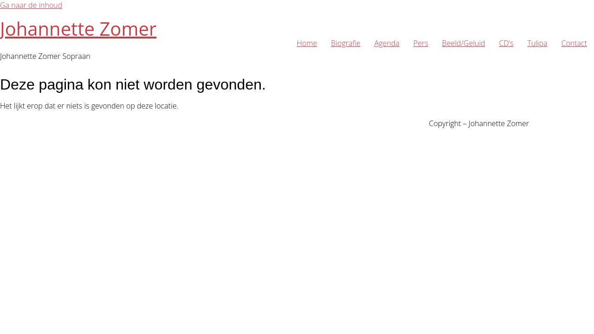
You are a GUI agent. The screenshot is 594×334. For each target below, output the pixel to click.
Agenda (387, 43)
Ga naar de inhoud (31, 5)
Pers (420, 43)
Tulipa (537, 43)
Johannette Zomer (78, 28)
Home (307, 43)
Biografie (345, 43)
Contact (574, 43)
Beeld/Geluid (463, 43)
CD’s (506, 43)
